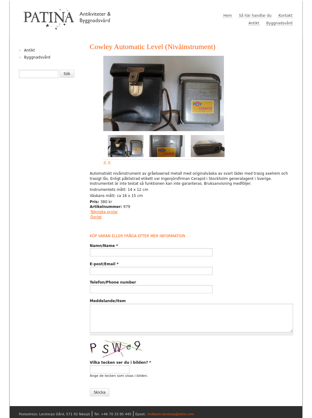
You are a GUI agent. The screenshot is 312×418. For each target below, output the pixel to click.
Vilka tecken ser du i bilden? (120, 362)
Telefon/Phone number (113, 282)
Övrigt (96, 217)
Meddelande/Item (108, 301)
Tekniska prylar (104, 212)
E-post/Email (104, 264)
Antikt (253, 23)
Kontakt (285, 15)
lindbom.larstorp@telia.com (170, 414)
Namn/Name (104, 246)
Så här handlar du (255, 15)
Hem (227, 15)
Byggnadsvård (279, 23)
